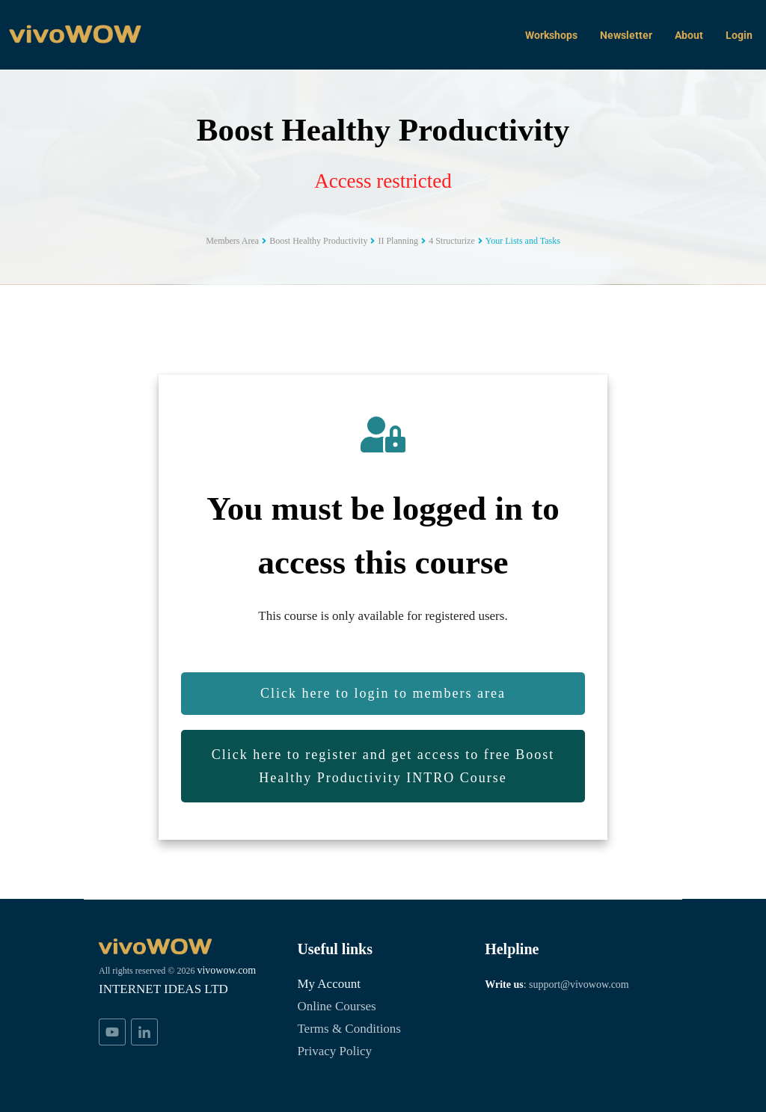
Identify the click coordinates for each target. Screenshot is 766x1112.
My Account (332, 983)
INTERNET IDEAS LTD (165, 1006)
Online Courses (340, 1005)
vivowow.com (132, 987)
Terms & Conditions (353, 1028)
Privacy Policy (337, 1050)
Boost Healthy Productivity (383, 129)
